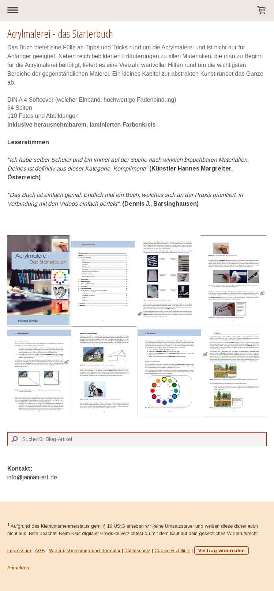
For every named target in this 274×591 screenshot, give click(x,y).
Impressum (19, 550)
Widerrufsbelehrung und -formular (84, 550)
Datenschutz (137, 550)
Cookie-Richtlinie (172, 550)
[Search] (137, 439)
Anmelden (18, 568)
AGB (40, 550)
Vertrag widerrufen (221, 550)
